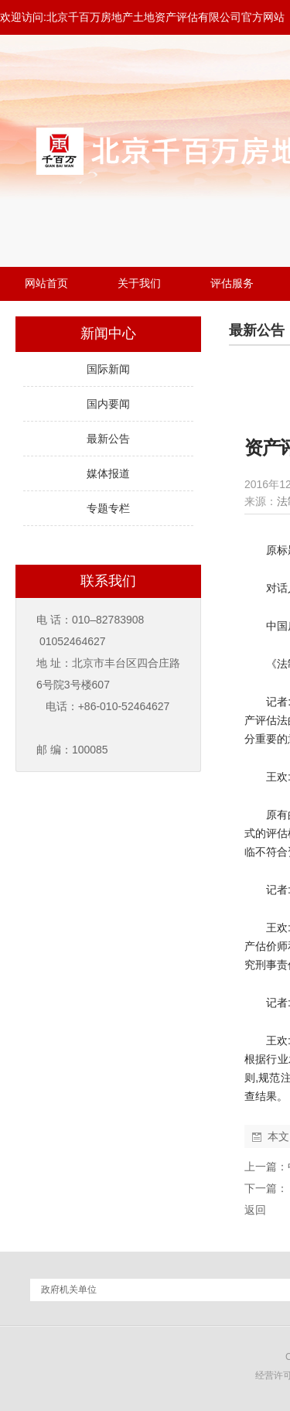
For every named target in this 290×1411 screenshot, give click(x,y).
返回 (255, 1210)
